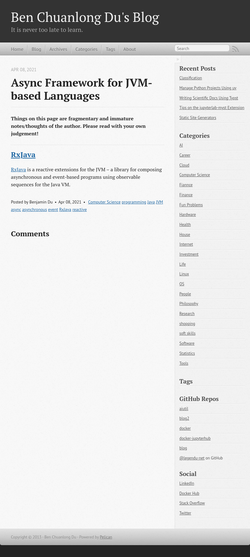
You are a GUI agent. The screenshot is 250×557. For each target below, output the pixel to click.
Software (186, 343)
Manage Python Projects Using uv (207, 88)
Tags (110, 49)
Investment (188, 254)
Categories (86, 49)
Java (151, 202)
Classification (190, 78)
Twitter (185, 513)
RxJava (23, 154)
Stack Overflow (192, 503)
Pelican (106, 537)
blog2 (184, 418)
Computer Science (104, 202)
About (129, 49)
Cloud (184, 165)
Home (17, 49)
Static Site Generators (197, 117)
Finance (185, 195)
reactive (79, 209)
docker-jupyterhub (195, 438)
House (184, 234)
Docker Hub (189, 493)
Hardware (187, 214)
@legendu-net (191, 458)
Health (185, 224)
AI (181, 145)
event (53, 209)
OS (181, 284)
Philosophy (188, 303)
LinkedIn (186, 483)
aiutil (183, 408)
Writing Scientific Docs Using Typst (208, 98)
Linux (184, 274)
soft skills (187, 333)
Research (187, 313)
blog (183, 448)
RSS (235, 49)
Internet (186, 244)
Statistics (187, 353)
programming (134, 202)
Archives (58, 49)
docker (185, 428)
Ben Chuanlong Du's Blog (85, 17)
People (185, 294)
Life (182, 264)
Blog (36, 49)
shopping (187, 323)
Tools (183, 363)
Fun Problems (191, 205)
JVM (159, 202)
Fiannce (185, 185)
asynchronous (34, 209)
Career (184, 155)
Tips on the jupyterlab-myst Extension (211, 107)
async (16, 209)
